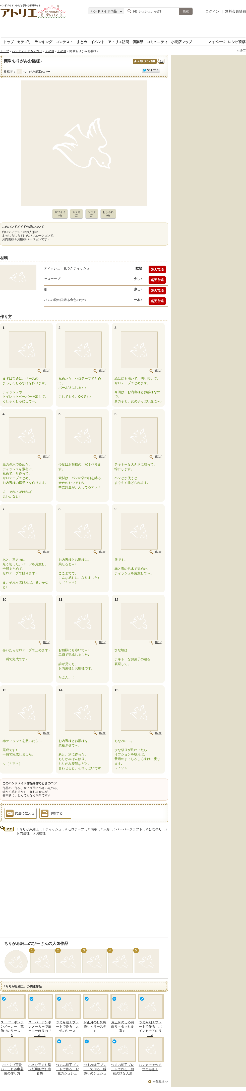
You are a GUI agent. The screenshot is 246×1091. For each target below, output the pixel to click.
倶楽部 (138, 41)
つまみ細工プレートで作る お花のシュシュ (67, 1069)
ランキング (43, 41)
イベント (98, 41)
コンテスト (64, 41)
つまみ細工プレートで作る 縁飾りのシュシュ (95, 1069)
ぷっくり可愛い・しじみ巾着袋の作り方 (12, 1069)
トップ (8, 41)
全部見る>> (160, 1081)
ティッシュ (53, 829)
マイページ (216, 41)
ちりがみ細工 (29, 829)
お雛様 (41, 833)
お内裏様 (23, 833)
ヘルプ (241, 50)
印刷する (52, 814)
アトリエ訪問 (118, 41)
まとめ (82, 41)
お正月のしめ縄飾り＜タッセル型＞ (122, 1026)
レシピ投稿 (236, 41)
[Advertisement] (123, 30)
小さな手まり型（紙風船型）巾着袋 (39, 1069)
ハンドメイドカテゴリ (27, 51)
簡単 (94, 829)
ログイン (212, 11)
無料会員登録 (235, 11)
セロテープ (76, 829)
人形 (106, 829)
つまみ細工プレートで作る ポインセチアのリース (150, 1028)
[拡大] (46, 370)
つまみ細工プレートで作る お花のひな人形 (122, 1069)
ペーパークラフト (129, 829)
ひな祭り (155, 829)
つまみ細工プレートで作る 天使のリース (67, 1026)
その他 (49, 51)
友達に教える (20, 814)
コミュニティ (157, 41)
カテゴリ (24, 41)
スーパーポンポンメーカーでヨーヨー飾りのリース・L (39, 1028)
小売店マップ (181, 41)
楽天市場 (157, 269)
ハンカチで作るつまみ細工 (150, 1067)
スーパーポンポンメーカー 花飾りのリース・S (12, 1028)
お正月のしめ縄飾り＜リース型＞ (95, 1026)
